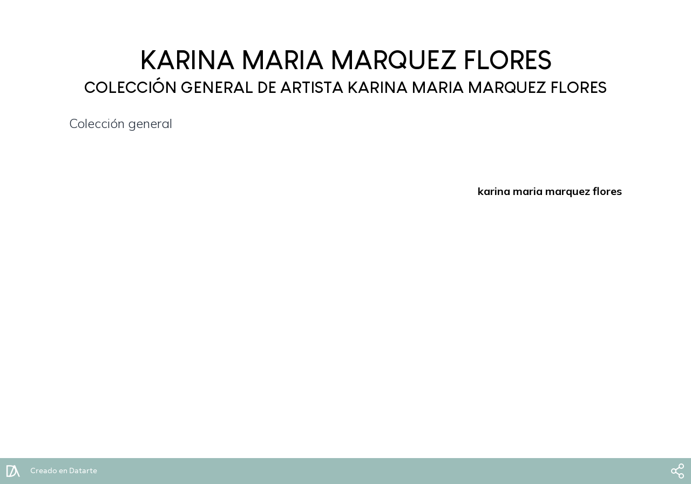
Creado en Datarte (63, 471)
